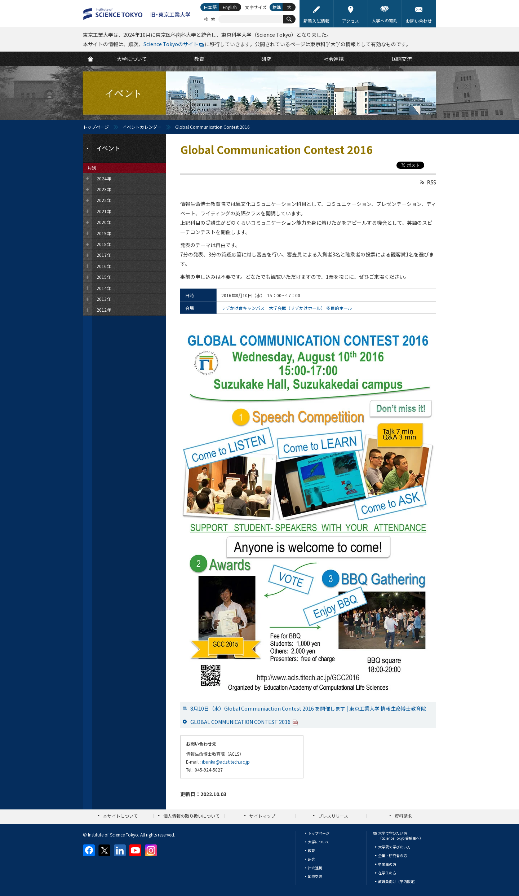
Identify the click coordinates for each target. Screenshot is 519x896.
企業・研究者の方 (392, 855)
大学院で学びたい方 (394, 846)
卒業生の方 (387, 864)
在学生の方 (387, 872)
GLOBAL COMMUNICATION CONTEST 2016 (244, 721)
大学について (318, 841)
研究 (311, 859)
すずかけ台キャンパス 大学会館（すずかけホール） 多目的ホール (286, 308)
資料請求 (403, 816)
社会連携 (315, 867)
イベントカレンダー (142, 127)
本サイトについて (120, 816)
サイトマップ (262, 816)
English (230, 7)
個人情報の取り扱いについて (191, 816)
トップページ (96, 127)
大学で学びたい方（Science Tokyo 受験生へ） (400, 835)
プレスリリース (333, 816)
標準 (276, 7)
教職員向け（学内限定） (398, 881)
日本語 (210, 7)
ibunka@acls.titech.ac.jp (226, 762)
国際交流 (315, 876)
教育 (311, 850)
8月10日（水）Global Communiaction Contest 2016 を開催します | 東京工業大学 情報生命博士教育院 (308, 708)
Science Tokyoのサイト (170, 44)
